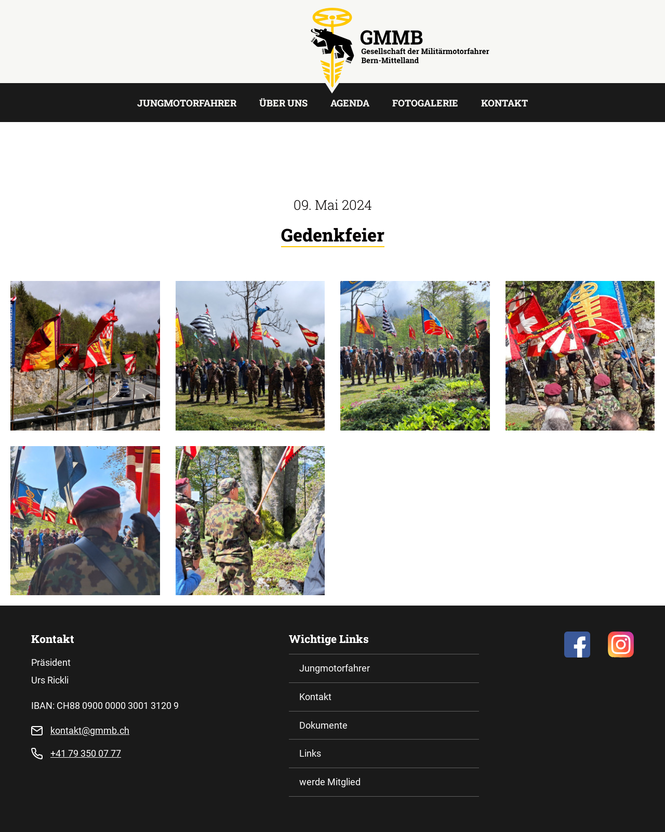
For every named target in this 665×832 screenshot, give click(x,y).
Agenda (349, 103)
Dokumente (323, 725)
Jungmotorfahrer (186, 103)
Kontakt (504, 103)
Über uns (283, 103)
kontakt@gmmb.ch (89, 730)
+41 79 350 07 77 (85, 753)
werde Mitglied (330, 781)
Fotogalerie (425, 103)
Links (310, 753)
